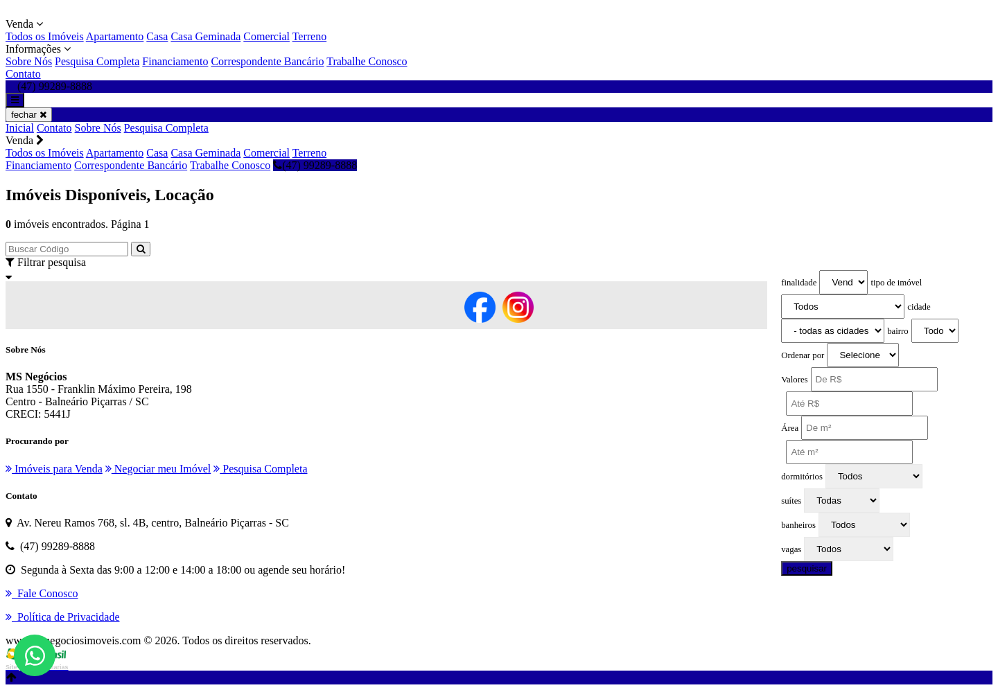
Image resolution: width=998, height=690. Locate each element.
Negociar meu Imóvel (158, 469)
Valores (794, 379)
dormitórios (802, 476)
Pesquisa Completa (97, 61)
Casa (157, 36)
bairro (898, 331)
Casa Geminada (205, 36)
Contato (23, 74)
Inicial (20, 128)
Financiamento (175, 61)
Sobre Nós (29, 61)
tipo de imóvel (896, 283)
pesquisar (807, 568)
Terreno (309, 36)
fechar (28, 114)
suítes (791, 501)
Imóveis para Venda (54, 469)
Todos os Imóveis (45, 36)
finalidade (798, 283)
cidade (918, 307)
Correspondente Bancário (267, 61)
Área (789, 428)
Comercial (266, 36)
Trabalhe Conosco (366, 61)
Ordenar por (802, 355)
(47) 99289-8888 (315, 165)
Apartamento (115, 36)
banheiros (798, 525)
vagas (791, 549)
